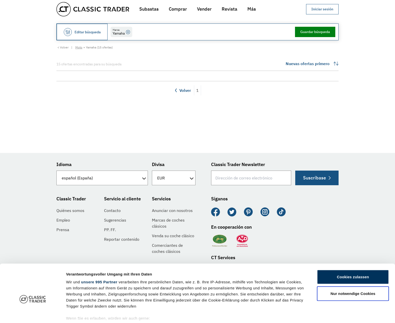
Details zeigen (268, 313)
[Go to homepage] (92, 9)
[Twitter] (231, 212)
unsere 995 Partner (99, 255)
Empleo (63, 220)
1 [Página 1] (197, 90)
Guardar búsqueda (315, 32)
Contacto (112, 210)
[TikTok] (281, 212)
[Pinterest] (248, 212)
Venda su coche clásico (173, 235)
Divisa (158, 164)
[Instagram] (264, 212)
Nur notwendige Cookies (353, 266)
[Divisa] (173, 178)
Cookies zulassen (353, 250)
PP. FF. (110, 229)
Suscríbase (316, 178)
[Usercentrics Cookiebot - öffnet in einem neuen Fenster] (33, 313)
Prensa (62, 229)
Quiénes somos (70, 210)
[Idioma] (102, 178)
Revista (229, 9)
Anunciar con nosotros (172, 210)
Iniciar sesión (322, 9)
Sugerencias (115, 220)
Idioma (64, 164)
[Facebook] (215, 212)
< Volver (63, 47)
